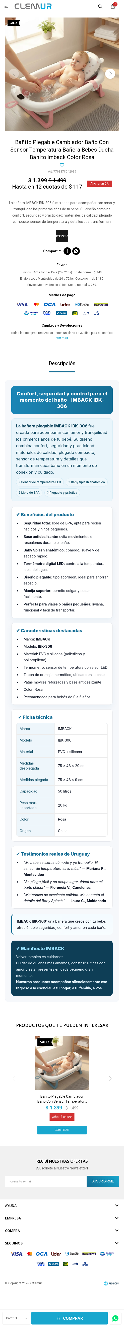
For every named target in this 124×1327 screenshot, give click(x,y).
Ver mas (62, 338)
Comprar (73, 1318)
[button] (110, 74)
